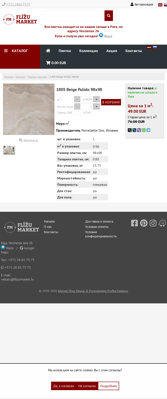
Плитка (65, 50)
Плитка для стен (37, 76)
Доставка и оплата (99, 221)
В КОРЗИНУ (111, 102)
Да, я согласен (63, 386)
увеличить (28, 140)
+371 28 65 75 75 (21, 260)
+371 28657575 (16, 4)
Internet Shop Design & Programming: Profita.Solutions (93, 291)
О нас (48, 226)
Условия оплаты (97, 226)
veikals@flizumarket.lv (17, 279)
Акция (111, 50)
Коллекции (88, 50)
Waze (105, 36)
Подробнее (108, 386)
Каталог (20, 76)
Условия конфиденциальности (101, 234)
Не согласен (87, 386)
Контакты (133, 50)
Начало (8, 76)
